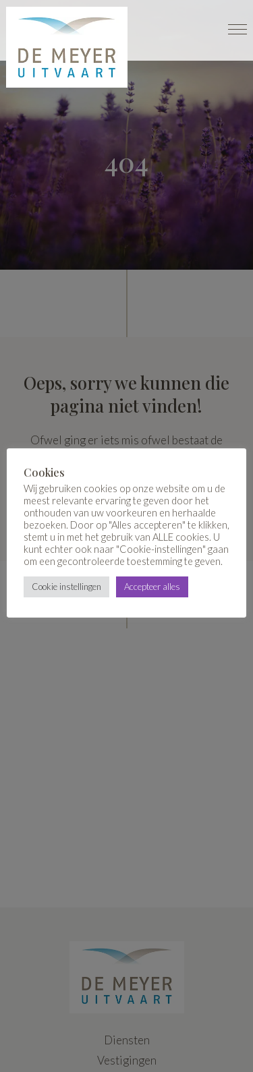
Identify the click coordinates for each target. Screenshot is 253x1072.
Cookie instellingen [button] (66, 586)
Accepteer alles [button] (152, 586)
